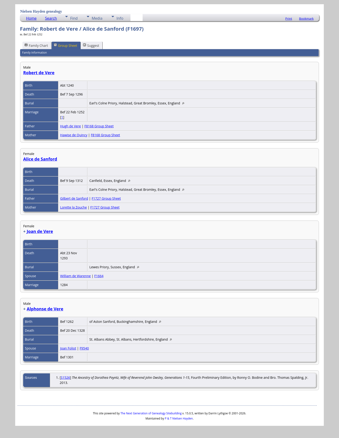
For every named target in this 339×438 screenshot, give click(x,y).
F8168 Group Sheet (99, 126)
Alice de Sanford (40, 159)
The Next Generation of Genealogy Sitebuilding (151, 413)
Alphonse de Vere (45, 309)
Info (119, 18)
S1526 (65, 377)
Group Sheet (65, 45)
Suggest (91, 45)
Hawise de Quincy (73, 135)
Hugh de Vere (70, 126)
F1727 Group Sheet (106, 198)
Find (74, 18)
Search (51, 18)
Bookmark (306, 18)
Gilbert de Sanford (74, 198)
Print (288, 18)
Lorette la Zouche (73, 207)
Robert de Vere (38, 72)
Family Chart (36, 45)
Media (97, 18)
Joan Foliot (68, 348)
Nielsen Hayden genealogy (41, 11)
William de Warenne (75, 276)
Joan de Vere (40, 231)
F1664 (98, 276)
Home (31, 18)
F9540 (84, 348)
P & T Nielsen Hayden (179, 418)
